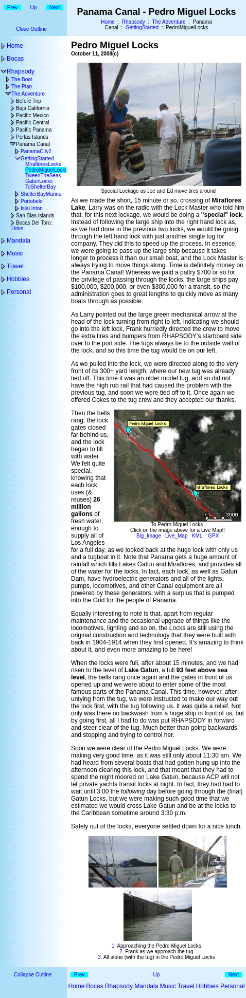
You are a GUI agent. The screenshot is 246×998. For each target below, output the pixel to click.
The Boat (21, 79)
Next (54, 7)
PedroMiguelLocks (46, 170)
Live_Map (176, 536)
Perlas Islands (32, 137)
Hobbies (18, 279)
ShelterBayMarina (41, 194)
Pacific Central (32, 122)
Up (33, 7)
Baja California (32, 108)
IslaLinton (32, 208)
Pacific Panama (33, 130)
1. (114, 946)
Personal (19, 291)
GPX (213, 536)
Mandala (18, 240)
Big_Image (148, 536)
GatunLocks (38, 181)
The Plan (21, 86)
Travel (15, 266)
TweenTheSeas (43, 175)
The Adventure (169, 22)
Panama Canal (33, 144)
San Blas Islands (35, 215)
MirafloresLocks (43, 164)
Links (17, 228)
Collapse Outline (32, 974)
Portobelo (32, 201)
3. (100, 957)
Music (15, 253)
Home (108, 22)
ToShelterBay (40, 187)
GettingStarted (142, 27)
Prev (12, 7)
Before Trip (28, 101)
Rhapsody (133, 22)
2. (121, 951)
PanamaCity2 (36, 151)
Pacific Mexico (32, 115)
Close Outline (31, 29)
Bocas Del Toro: (34, 223)
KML (197, 536)
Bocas (15, 58)
